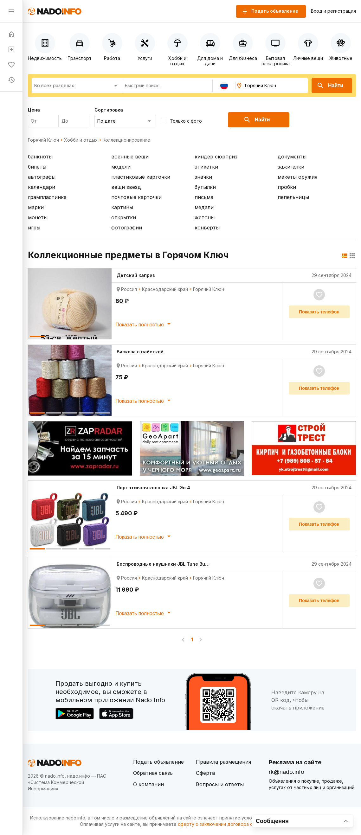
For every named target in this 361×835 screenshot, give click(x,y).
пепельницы (293, 197)
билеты (37, 167)
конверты (207, 227)
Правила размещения (223, 762)
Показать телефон (319, 311)
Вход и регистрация (333, 11)
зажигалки (291, 167)
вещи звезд (126, 187)
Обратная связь (153, 773)
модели (121, 167)
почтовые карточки (136, 197)
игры (34, 227)
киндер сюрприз (216, 156)
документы (292, 156)
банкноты (40, 156)
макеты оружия (297, 177)
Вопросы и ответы (220, 784)
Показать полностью (144, 324)
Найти (330, 85)
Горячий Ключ (43, 140)
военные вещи (130, 156)
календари (41, 187)
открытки (123, 217)
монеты (38, 217)
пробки (287, 187)
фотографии (126, 227)
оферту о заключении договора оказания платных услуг (240, 824)
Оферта (205, 773)
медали (204, 207)
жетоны (205, 217)
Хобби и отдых (81, 140)
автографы (41, 177)
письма (204, 197)
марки (36, 207)
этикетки (206, 167)
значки (203, 177)
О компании (148, 784)
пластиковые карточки (140, 177)
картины (122, 207)
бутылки (205, 187)
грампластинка (47, 197)
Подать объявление (158, 762)
